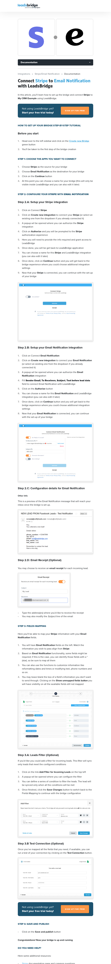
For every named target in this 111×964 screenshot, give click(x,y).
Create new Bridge (79, 141)
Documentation (29, 62)
